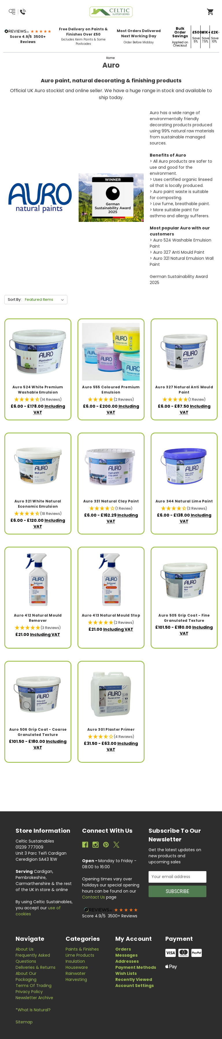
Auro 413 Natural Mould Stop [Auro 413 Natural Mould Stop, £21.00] (111, 615)
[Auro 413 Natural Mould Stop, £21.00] (111, 580)
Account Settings (134, 985)
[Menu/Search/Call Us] (31, 12)
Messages (126, 955)
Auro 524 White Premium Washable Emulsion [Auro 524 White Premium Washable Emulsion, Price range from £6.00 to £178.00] (37, 390)
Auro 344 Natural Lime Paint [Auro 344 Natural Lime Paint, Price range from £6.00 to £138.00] (184, 501)
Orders (123, 949)
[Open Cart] (210, 11)
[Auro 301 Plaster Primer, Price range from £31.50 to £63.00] (111, 694)
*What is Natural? (33, 1010)
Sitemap (24, 1022)
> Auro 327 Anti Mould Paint (177, 252)
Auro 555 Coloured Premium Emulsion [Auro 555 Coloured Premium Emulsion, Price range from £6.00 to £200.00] (111, 390)
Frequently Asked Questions (33, 958)
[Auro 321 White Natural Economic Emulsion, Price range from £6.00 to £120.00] (38, 466)
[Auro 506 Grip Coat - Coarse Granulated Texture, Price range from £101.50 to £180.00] (38, 694)
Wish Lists (126, 973)
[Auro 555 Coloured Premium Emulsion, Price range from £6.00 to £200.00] (111, 352)
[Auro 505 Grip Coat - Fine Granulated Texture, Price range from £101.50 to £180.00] (184, 580)
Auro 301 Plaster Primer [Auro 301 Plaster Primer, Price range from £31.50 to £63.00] (111, 729)
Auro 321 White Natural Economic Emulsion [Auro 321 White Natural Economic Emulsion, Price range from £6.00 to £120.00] (37, 504)
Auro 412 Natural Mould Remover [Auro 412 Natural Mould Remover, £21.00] (38, 618)
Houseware (77, 967)
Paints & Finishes (82, 949)
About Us (25, 949)
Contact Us (93, 897)
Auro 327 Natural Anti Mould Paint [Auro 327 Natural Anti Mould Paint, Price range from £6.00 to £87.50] (184, 390)
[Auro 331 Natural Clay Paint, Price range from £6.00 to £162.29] (111, 466)
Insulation (75, 961)
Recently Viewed (133, 979)
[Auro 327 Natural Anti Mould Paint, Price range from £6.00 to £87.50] (184, 352)
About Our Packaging (26, 976)
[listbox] (45, 299)
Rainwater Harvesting (76, 976)
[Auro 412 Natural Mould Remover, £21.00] (38, 580)
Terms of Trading (33, 985)
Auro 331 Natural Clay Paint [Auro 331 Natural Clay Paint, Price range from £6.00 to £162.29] (111, 501)
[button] (28, 31)
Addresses (127, 961)
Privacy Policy (29, 992)
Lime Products (80, 955)
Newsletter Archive (34, 998)
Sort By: (14, 299)
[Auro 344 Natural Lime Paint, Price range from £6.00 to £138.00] (184, 466)
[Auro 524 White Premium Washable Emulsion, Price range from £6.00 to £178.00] (38, 352)
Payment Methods (135, 967)
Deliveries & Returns (36, 967)
